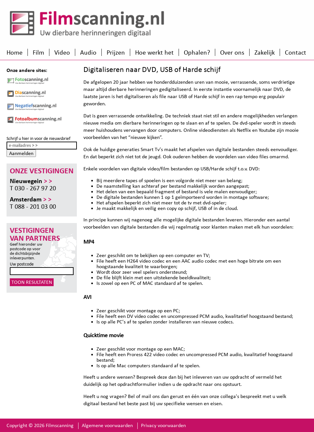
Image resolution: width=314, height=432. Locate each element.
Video (62, 52)
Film (38, 52)
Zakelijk (264, 52)
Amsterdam (30, 199)
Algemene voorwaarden (107, 425)
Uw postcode (22, 264)
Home (15, 52)
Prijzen (116, 52)
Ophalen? (197, 52)
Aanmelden (21, 153)
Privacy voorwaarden (163, 425)
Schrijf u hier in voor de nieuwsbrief (38, 138)
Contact (295, 52)
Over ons (232, 52)
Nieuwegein (31, 180)
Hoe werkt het (154, 52)
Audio (88, 52)
